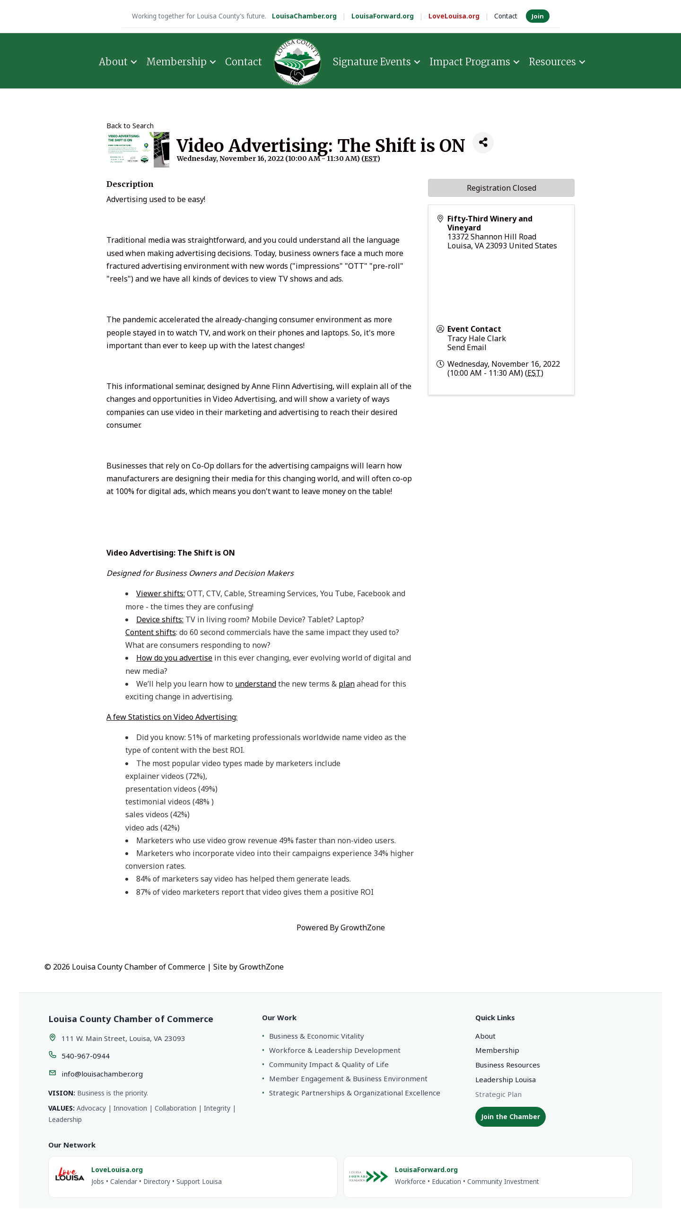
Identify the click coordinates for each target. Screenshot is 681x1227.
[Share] (483, 142)
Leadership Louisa (505, 1079)
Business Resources (507, 1064)
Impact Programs (469, 62)
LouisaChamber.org (304, 16)
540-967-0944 (85, 1055)
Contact (505, 16)
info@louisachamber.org (102, 1073)
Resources (552, 62)
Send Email (467, 347)
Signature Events (372, 62)
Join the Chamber (510, 1116)
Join (538, 16)
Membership (176, 62)
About (113, 62)
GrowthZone (362, 927)
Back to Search (130, 125)
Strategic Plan (498, 1094)
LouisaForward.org (382, 16)
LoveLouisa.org (454, 16)
